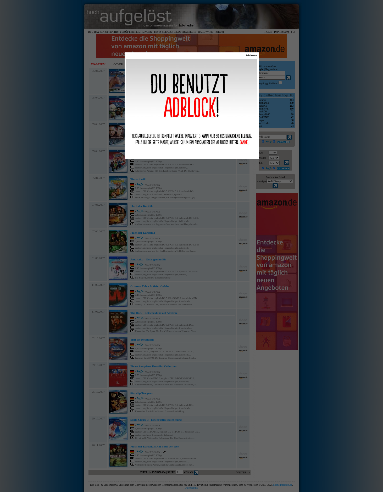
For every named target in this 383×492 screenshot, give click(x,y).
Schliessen (251, 55)
